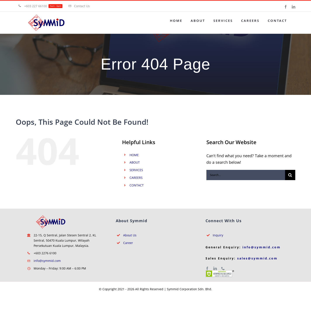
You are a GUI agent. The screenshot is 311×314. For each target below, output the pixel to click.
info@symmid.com (47, 261)
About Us (129, 235)
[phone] (223, 268)
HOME (134, 155)
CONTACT (137, 185)
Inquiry (218, 235)
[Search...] (245, 175)
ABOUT (135, 162)
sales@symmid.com (257, 258)
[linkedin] (215, 268)
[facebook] (207, 268)
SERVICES (136, 170)
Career (128, 243)
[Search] (290, 175)
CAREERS (136, 178)
